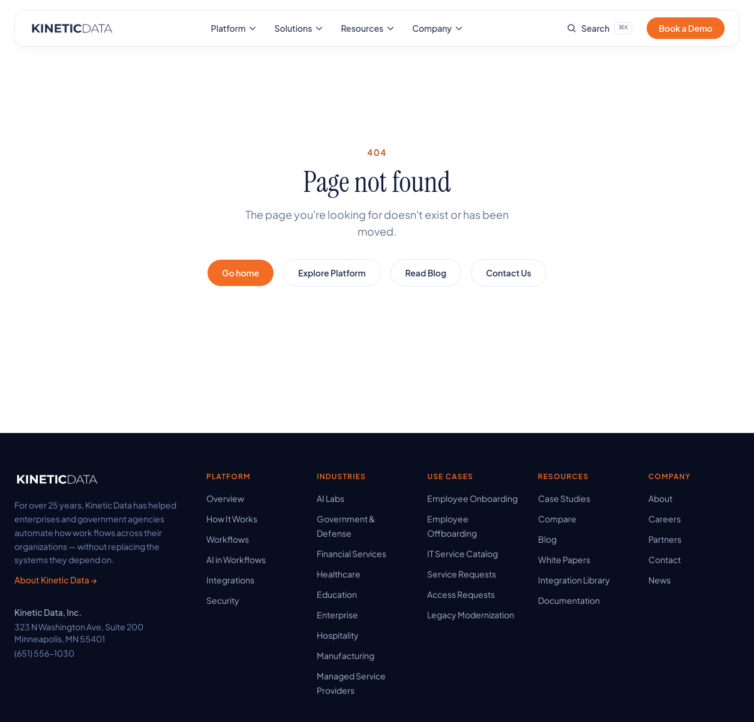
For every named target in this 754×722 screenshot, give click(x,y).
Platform (234, 28)
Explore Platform (331, 272)
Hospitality (338, 635)
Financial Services (351, 553)
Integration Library (574, 579)
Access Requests (461, 594)
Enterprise (337, 614)
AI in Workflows (236, 559)
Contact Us (508, 272)
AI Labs (330, 498)
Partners (664, 539)
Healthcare (339, 573)
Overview (225, 498)
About (660, 498)
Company (438, 28)
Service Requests (461, 573)
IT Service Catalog (462, 553)
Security (222, 600)
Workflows (227, 539)
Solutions (299, 28)
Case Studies (564, 498)
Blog (547, 539)
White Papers (564, 559)
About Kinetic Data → (55, 579)
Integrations (230, 579)
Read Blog (426, 272)
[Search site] (599, 28)
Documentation (569, 600)
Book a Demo (686, 28)
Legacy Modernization (470, 614)
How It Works (231, 518)
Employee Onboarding (472, 498)
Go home (240, 272)
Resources (368, 28)
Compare (557, 518)
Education (337, 594)
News (659, 579)
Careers (664, 518)
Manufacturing (345, 655)
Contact (664, 559)
